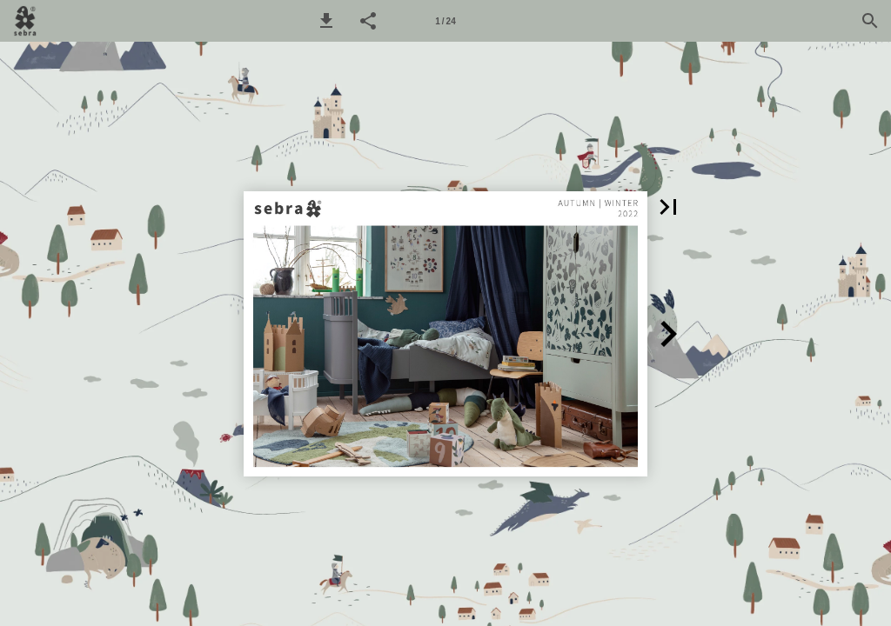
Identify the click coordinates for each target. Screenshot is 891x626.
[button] (326, 21)
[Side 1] (445, 21)
